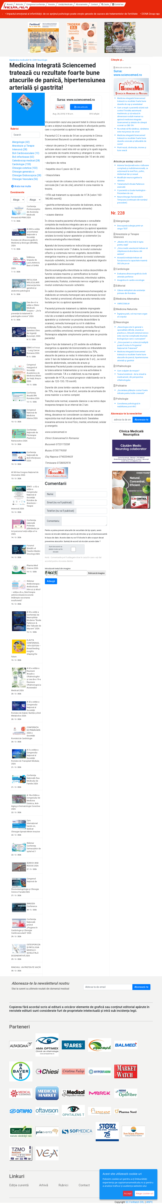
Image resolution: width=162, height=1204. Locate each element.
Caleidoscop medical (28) (26, 160)
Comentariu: (53, 521)
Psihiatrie (120, 385)
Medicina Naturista (125, 309)
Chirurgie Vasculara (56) (25, 179)
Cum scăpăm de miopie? (128, 371)
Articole (46, 4)
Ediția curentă (19, 1185)
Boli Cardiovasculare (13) (25, 153)
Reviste (78, 4)
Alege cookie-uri (144, 1193)
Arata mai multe (21, 186)
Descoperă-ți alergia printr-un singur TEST (130, 227)
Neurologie (42, 60)
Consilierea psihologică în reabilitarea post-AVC (128, 405)
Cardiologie (121, 269)
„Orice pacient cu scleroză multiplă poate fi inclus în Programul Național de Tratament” (132, 345)
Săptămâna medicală (18, 60)
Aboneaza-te (141, 419)
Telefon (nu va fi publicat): (60, 510)
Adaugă (51, 581)
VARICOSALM (123, 303)
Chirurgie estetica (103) (24, 167)
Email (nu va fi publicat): (59, 502)
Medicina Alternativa (126, 298)
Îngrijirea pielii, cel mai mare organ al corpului (132, 315)
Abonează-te (141, 987)
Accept (127, 1193)
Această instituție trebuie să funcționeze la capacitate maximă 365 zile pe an (132, 260)
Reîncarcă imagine (96, 573)
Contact (121, 4)
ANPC (149, 1202)
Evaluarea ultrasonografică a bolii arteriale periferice (132, 275)
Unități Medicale (92, 4)
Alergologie (121, 221)
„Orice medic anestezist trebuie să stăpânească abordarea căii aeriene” (132, 251)
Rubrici (63, 1185)
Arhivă (43, 1185)
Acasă (36, 4)
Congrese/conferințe (62, 4)
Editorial (119, 285)
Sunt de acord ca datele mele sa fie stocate (66, 549)
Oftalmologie (122, 366)
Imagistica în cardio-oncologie (130, 280)
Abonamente (108, 4)
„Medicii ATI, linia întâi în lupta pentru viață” (130, 243)
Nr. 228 (33, 60)
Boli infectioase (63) (23, 156)
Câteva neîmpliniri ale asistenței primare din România (131, 291)
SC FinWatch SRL (135, 1202)
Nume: (50, 494)
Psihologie (121, 398)
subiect (138, 161)
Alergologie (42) (21, 142)
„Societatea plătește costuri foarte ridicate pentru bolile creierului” (132, 391)
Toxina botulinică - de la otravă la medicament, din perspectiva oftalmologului (131, 377)
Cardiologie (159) (21, 164)
